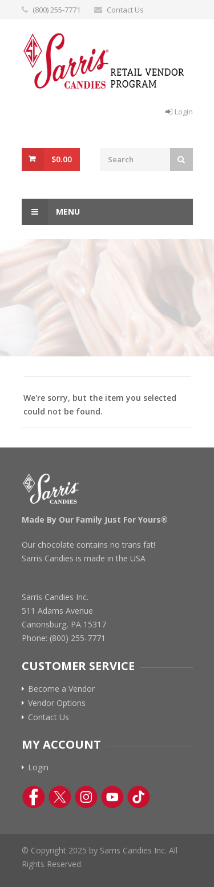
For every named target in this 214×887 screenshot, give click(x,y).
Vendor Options (57, 703)
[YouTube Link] (112, 797)
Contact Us (125, 10)
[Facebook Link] (34, 797)
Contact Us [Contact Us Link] (48, 717)
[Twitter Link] (60, 797)
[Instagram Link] (86, 797)
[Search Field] (135, 159)
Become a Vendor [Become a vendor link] (61, 689)
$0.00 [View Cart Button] (61, 159)
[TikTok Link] (139, 797)
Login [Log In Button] (184, 111)
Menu (51, 212)
